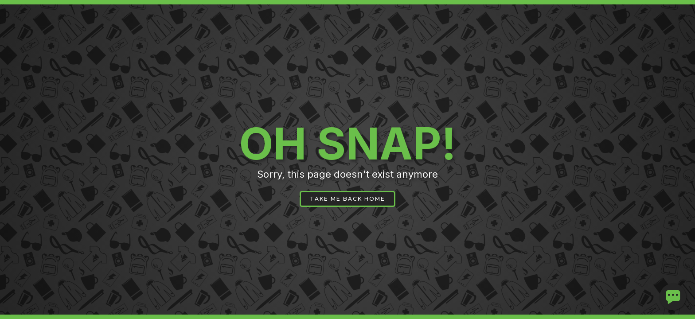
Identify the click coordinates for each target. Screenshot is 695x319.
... (673, 291)
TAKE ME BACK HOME (347, 198)
